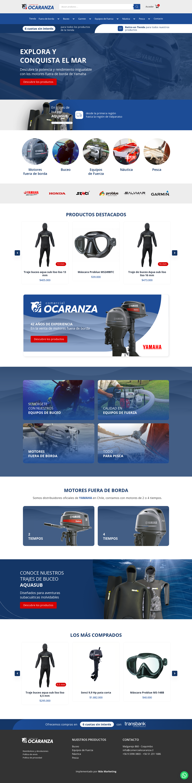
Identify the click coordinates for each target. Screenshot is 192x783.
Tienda (32, 18)
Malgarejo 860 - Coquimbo (138, 746)
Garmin (85, 19)
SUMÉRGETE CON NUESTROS (44, 408)
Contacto (158, 18)
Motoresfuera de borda (35, 171)
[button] (55, 19)
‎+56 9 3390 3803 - (132, 753)
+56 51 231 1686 (152, 753)
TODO (113, 453)
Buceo (69, 19)
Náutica (129, 19)
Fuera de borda (49, 19)
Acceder (150, 6)
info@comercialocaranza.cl (138, 750)
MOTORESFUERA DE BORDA (42, 453)
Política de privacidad (32, 757)
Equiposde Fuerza (96, 171)
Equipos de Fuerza (107, 19)
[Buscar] (137, 6)
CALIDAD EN (120, 410)
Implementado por (96, 771)
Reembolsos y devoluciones (35, 751)
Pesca (145, 19)
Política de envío (30, 754)
